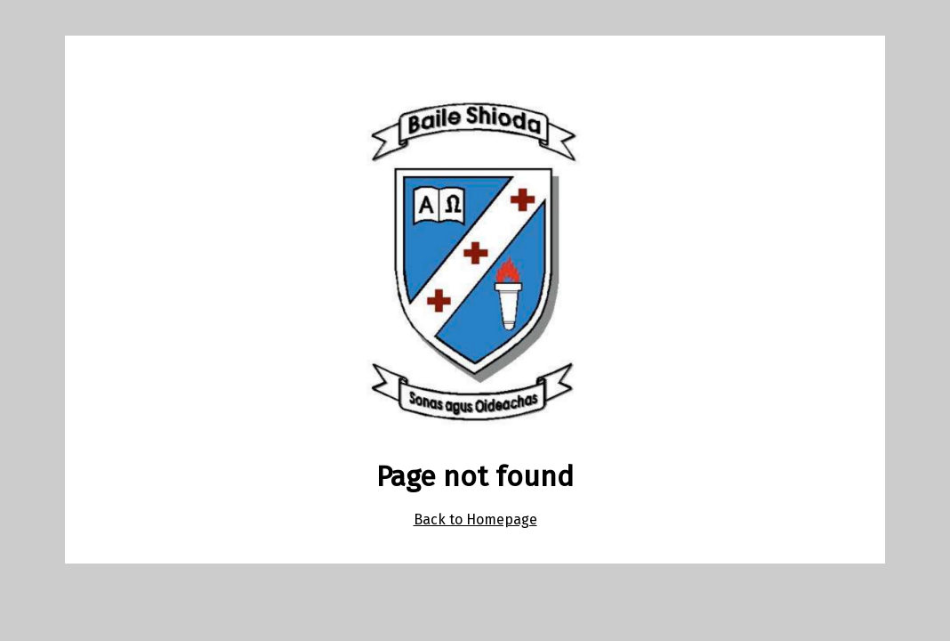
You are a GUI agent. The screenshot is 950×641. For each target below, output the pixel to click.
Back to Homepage (475, 519)
